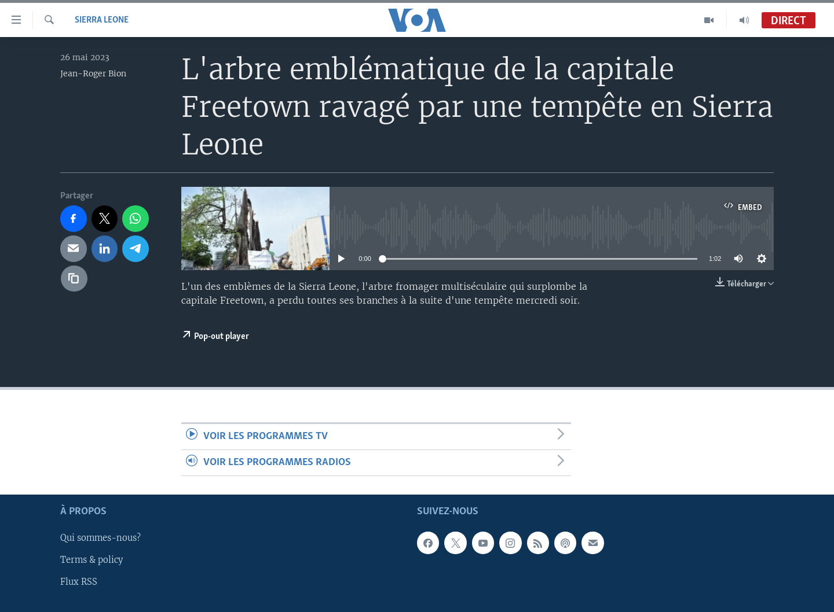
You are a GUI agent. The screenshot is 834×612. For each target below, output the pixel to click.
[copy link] (74, 279)
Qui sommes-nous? (100, 538)
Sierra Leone (102, 20)
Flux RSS (78, 582)
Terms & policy (91, 560)
